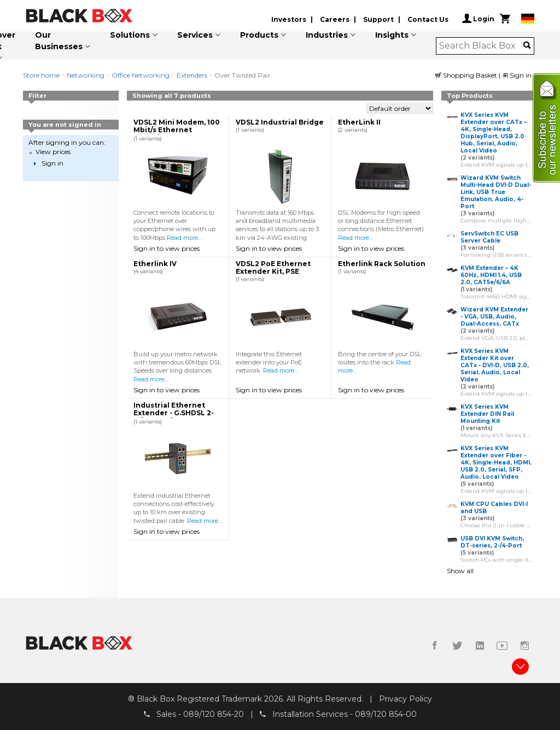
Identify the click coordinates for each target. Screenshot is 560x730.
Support (378, 19)
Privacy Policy (405, 699)
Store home (41, 75)
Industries (327, 35)
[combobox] (481, 46)
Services (195, 35)
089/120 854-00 (386, 714)
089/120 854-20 (213, 714)
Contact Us (427, 19)
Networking (85, 75)
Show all (460, 571)
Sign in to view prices (166, 248)
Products (259, 35)
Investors (288, 19)
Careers (334, 19)
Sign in (517, 75)
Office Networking (141, 75)
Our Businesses (59, 40)
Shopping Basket (467, 75)
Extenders (192, 75)
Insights (392, 35)
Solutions (130, 35)
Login (478, 18)
